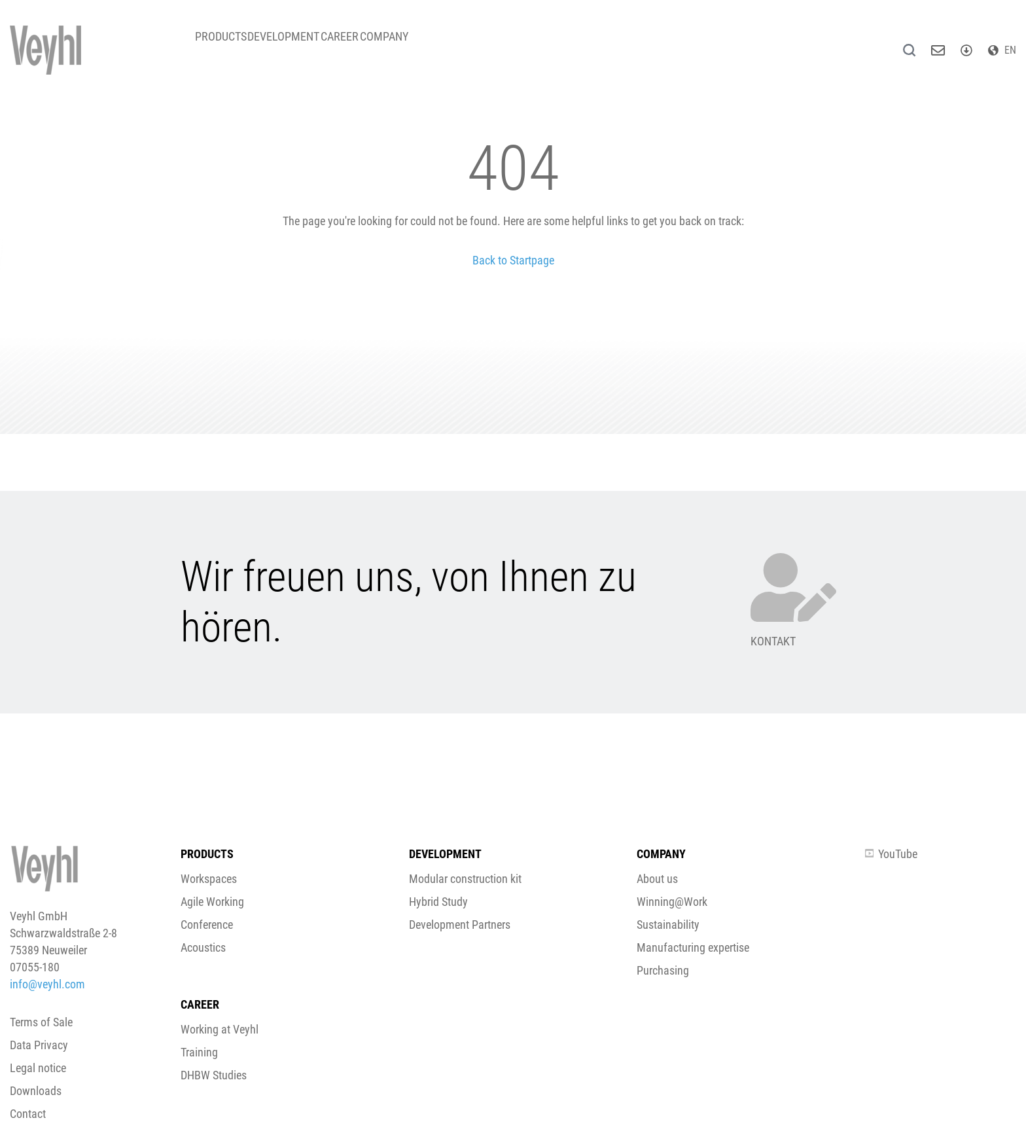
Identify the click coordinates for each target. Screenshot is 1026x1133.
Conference (207, 924)
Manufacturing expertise (693, 947)
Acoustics (203, 947)
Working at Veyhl (219, 1029)
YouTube (891, 854)
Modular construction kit (465, 879)
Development (306, 45)
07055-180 (35, 967)
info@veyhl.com (47, 984)
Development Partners (459, 924)
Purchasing (663, 970)
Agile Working (212, 901)
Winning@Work (672, 901)
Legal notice (38, 1068)
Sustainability (668, 924)
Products (228, 45)
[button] (513, 632)
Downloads (36, 1091)
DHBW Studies (214, 1075)
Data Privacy (39, 1045)
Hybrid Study (438, 901)
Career (376, 45)
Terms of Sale (41, 1022)
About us (657, 879)
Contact (28, 1114)
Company (435, 45)
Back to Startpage (513, 260)
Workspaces (209, 879)
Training (199, 1052)
